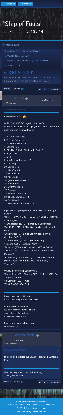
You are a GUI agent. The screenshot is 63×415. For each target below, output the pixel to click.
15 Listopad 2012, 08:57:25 (15, 110)
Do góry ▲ (42, 401)
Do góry (7, 382)
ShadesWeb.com (39, 411)
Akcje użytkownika (49, 90)
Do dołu (7, 89)
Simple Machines (39, 408)
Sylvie (45, 61)
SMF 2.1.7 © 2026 (24, 408)
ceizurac (19, 98)
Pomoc (19, 401)
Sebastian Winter (24, 335)
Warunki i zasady (30, 401)
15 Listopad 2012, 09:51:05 (15, 350)
